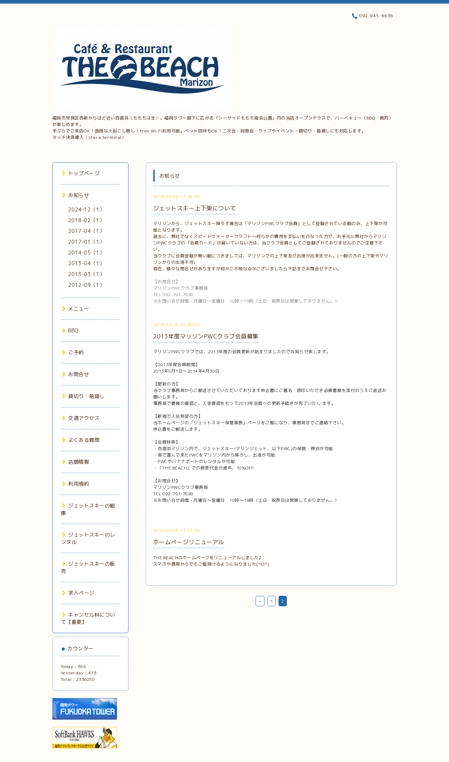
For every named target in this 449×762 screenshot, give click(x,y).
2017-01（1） (86, 241)
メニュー (75, 308)
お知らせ (75, 195)
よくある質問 (81, 439)
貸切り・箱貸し (83, 396)
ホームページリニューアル (188, 542)
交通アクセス (81, 418)
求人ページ (78, 592)
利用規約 (75, 483)
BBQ (70, 330)
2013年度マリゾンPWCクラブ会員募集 (206, 336)
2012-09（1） (86, 284)
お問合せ (75, 374)
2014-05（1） (86, 252)
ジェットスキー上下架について (194, 208)
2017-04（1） (86, 231)
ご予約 (73, 352)
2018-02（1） (86, 220)
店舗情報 (75, 461)
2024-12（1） (86, 209)
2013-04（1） (86, 263)
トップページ (81, 173)
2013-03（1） (86, 274)
